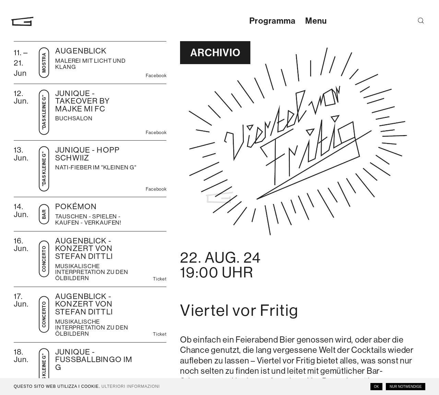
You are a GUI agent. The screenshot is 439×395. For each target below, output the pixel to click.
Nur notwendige (406, 386)
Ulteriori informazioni (131, 386)
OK (376, 386)
